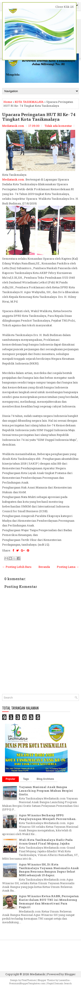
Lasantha (64, 980)
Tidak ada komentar (58, 126)
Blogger (70, 974)
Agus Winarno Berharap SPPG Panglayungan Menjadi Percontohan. (47, 817)
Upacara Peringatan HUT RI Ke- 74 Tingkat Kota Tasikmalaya (38, 117)
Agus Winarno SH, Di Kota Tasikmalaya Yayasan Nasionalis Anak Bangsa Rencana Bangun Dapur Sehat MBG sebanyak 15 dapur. (49, 869)
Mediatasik (37, 974)
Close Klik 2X (64, 7)
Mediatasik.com (13, 179)
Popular (10, 778)
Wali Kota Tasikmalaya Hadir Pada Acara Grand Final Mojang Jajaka (46, 841)
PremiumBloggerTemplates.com (27, 983)
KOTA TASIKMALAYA (29, 102)
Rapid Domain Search (59, 983)
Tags (26, 778)
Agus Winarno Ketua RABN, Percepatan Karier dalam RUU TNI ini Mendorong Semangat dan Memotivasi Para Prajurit (49, 901)
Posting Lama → (68, 567)
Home (7, 102)
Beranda (44, 567)
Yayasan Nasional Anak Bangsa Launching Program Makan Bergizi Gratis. (46, 790)
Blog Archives (45, 778)
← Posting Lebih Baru (16, 567)
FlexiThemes (29, 980)
